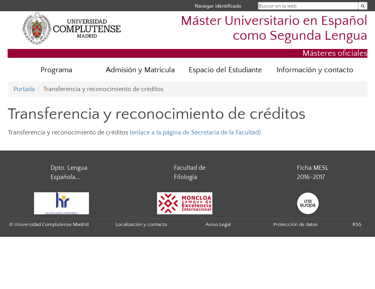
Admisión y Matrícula (140, 70)
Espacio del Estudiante (225, 70)
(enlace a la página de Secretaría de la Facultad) (195, 132)
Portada (24, 89)
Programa (56, 70)
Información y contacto (314, 70)
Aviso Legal (218, 224)
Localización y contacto (141, 224)
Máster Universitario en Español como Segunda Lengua (274, 28)
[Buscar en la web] (362, 6)
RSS (357, 224)
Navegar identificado (218, 5)
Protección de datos (295, 224)
